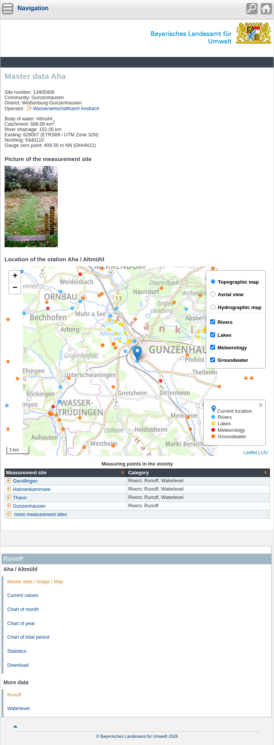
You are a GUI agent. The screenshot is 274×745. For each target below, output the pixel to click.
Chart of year (21, 623)
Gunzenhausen (25, 506)
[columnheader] (66, 473)
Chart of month (23, 609)
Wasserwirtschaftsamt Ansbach (66, 108)
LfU (264, 452)
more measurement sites (40, 514)
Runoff (14, 695)
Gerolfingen (22, 481)
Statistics (16, 651)
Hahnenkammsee (28, 489)
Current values (22, 595)
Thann (16, 497)
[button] (137, 353)
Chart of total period (28, 637)
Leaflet (250, 452)
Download (18, 665)
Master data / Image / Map (35, 581)
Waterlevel (18, 708)
